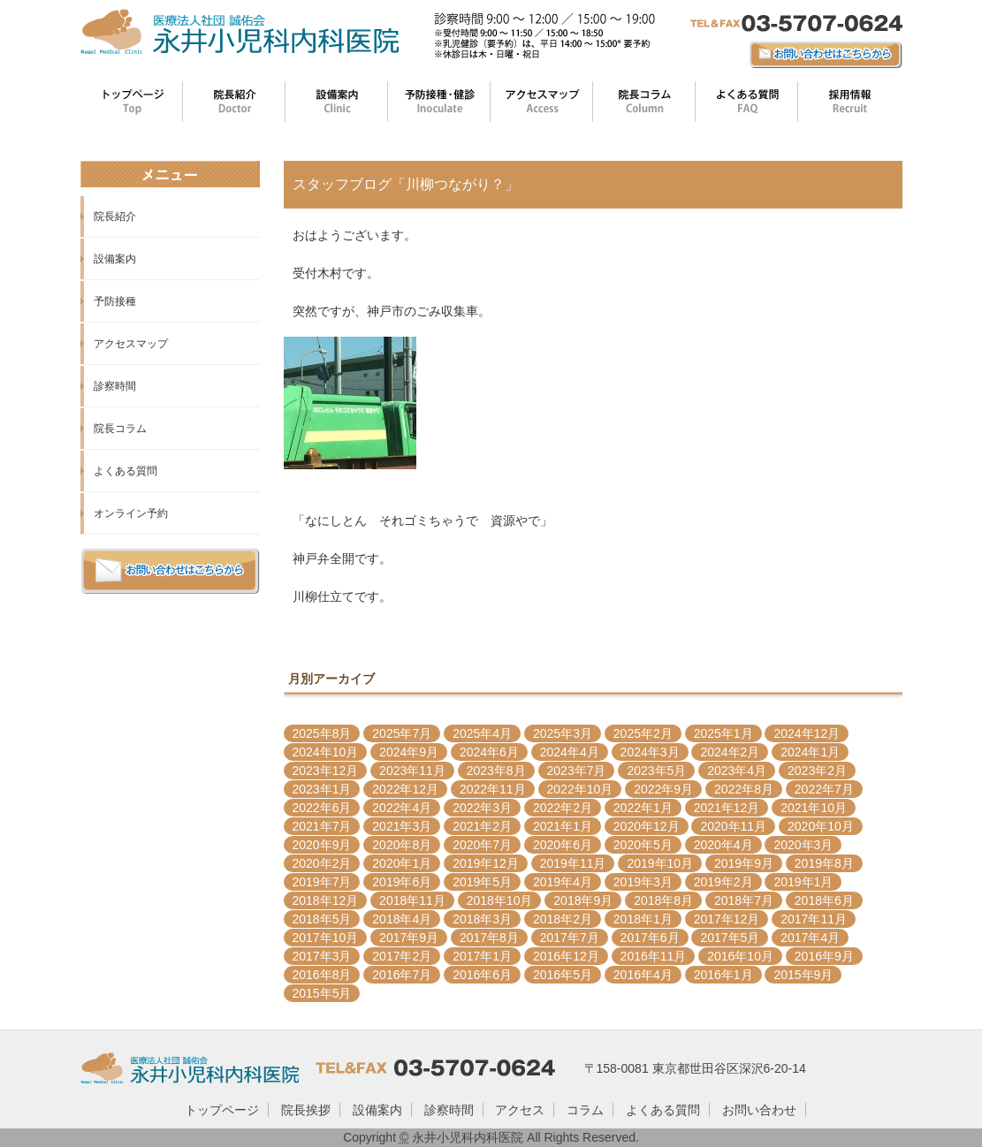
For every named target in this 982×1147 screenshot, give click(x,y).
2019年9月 (743, 863)
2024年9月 (408, 752)
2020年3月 (803, 845)
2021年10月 (813, 808)
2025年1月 (723, 733)
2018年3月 (482, 919)
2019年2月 (723, 882)
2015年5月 (322, 993)
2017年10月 (326, 938)
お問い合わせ (759, 1110)
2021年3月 (401, 826)
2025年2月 (643, 733)
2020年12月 (646, 826)
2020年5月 (643, 845)
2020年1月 (401, 863)
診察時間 (115, 386)
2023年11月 (412, 770)
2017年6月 (650, 938)
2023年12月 (326, 770)
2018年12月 (326, 900)
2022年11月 (493, 789)
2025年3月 (562, 733)
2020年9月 (322, 845)
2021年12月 (727, 808)
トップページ (222, 1110)
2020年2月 (322, 863)
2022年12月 (405, 789)
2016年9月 (824, 956)
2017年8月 (489, 938)
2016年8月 (322, 975)
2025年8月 (322, 733)
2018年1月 (643, 919)
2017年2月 (401, 956)
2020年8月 (401, 845)
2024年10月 (326, 752)
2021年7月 (322, 826)
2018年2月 (562, 919)
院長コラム (120, 428)
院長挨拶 (306, 1110)
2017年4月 (810, 938)
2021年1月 (562, 826)
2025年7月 (401, 733)
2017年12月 (727, 919)
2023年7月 (576, 770)
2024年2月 (729, 752)
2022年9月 (663, 789)
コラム (585, 1110)
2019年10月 (660, 863)
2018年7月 (743, 900)
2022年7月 (824, 789)
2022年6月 (322, 808)
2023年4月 (736, 770)
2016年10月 (740, 956)
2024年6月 (489, 752)
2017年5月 (729, 938)
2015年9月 (803, 975)
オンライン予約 (131, 513)
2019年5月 (482, 882)
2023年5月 (656, 770)
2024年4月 (569, 752)
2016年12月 (566, 956)
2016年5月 (562, 975)
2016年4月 (643, 975)
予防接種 (115, 301)
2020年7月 (482, 845)
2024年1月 (810, 752)
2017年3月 (322, 956)
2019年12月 (486, 863)
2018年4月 (401, 919)
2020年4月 (723, 845)
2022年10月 (580, 789)
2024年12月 (806, 733)
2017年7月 (569, 938)
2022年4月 (401, 808)
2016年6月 (482, 975)
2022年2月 (562, 808)
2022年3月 (482, 808)
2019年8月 (824, 863)
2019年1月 (803, 882)
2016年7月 (401, 975)
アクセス (519, 1110)
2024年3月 (650, 752)
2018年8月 (663, 900)
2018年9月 (583, 900)
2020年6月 (562, 845)
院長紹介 (115, 216)
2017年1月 (482, 956)
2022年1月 (643, 808)
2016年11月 (653, 956)
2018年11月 (412, 900)
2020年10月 (821, 826)
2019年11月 (573, 863)
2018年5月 (322, 919)
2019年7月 (322, 882)
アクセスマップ (131, 344)
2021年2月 (482, 826)
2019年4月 (562, 882)
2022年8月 (743, 789)
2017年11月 (813, 919)
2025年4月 (482, 733)
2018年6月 (824, 900)
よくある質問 (125, 471)
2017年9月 (408, 938)
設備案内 (115, 259)
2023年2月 (817, 770)
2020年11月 (733, 826)
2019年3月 (643, 882)
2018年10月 (500, 900)
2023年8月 (496, 770)
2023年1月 (322, 789)
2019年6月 (401, 882)
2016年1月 (723, 975)
